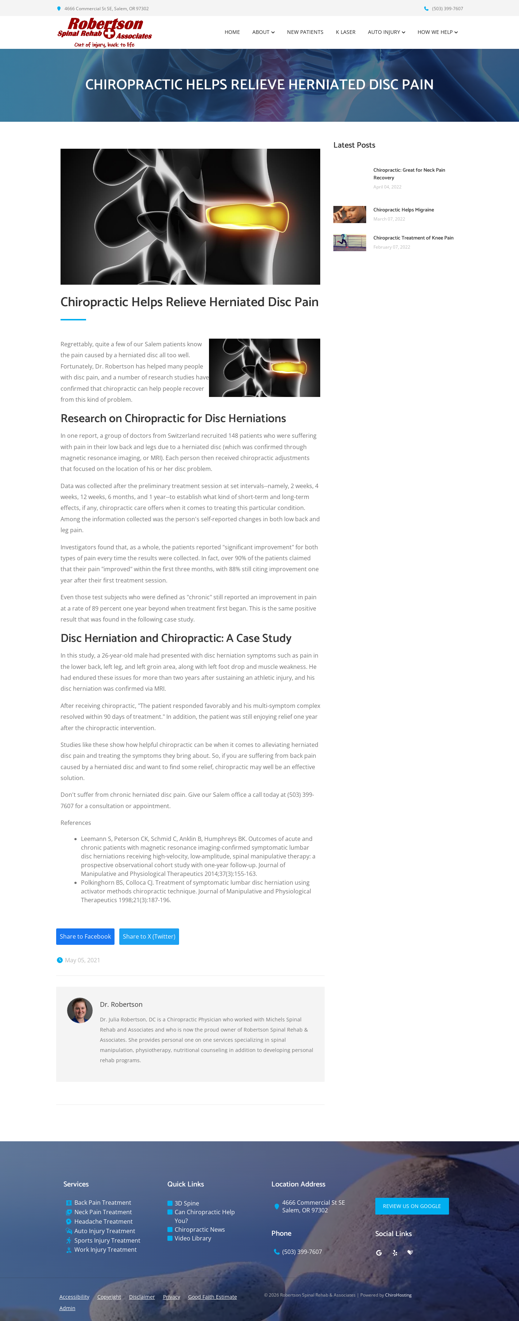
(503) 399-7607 (443, 8)
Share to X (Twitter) (149, 937)
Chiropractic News (200, 1230)
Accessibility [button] (74, 1296)
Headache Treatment (103, 1221)
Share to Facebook (85, 937)
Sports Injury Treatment (107, 1240)
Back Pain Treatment (102, 1203)
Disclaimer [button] (142, 1296)
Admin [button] (67, 1308)
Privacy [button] (171, 1296)
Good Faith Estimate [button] (212, 1296)
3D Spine (187, 1204)
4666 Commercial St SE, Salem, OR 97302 (102, 8)
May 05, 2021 (78, 960)
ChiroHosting (398, 1295)
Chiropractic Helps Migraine (403, 210)
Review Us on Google (412, 1206)
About (261, 32)
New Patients (305, 32)
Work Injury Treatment (105, 1250)
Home (232, 32)
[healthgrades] (410, 1252)
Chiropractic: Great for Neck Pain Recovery (409, 174)
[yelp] (395, 1252)
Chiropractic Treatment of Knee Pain (413, 238)
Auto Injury (384, 32)
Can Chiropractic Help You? (205, 1216)
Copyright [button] (109, 1296)
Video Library (193, 1239)
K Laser (346, 32)
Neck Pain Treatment (103, 1212)
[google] (379, 1252)
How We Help (435, 32)
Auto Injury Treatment (104, 1231)
